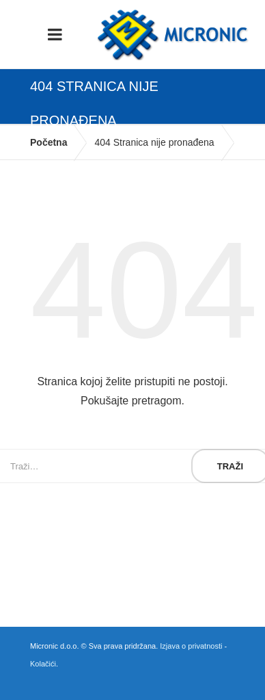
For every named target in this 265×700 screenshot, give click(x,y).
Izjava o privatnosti (191, 646)
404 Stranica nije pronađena (154, 142)
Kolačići (43, 664)
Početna (48, 142)
